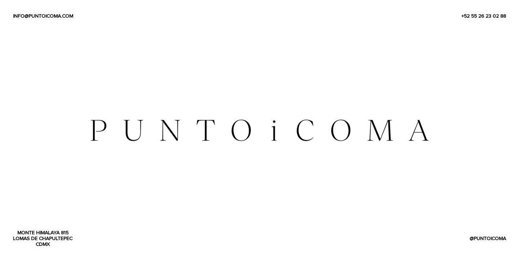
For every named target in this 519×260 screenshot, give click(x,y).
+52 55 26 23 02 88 (483, 16)
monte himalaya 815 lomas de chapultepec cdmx (42, 238)
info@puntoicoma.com (43, 16)
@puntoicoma (488, 238)
